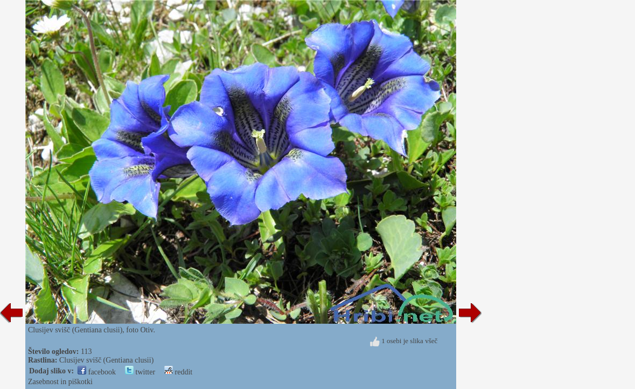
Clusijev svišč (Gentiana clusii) (106, 360)
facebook (97, 372)
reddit (178, 372)
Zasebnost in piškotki (60, 382)
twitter (140, 372)
